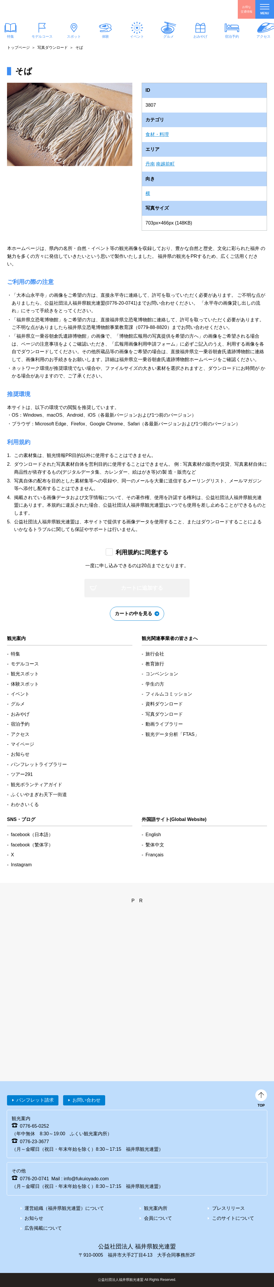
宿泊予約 (232, 36)
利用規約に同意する (142, 552)
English (153, 834)
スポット (74, 36)
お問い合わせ (86, 1100)
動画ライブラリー (164, 724)
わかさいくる (25, 804)
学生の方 (154, 684)
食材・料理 (157, 134)
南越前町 (165, 163)
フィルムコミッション (168, 693)
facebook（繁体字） (32, 844)
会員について (158, 1218)
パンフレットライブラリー (39, 764)
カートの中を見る (133, 613)
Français (154, 854)
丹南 (150, 163)
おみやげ (200, 36)
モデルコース (42, 36)
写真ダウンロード (52, 47)
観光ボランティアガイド (36, 784)
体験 (105, 36)
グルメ (168, 36)
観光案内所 (155, 1208)
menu (264, 9)
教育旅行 (154, 663)
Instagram (21, 864)
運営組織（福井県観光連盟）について (64, 1208)
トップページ (18, 47)
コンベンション (161, 673)
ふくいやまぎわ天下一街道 (39, 794)
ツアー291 (22, 774)
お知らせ (20, 754)
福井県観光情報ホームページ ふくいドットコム (39, 9)
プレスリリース (228, 1208)
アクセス (20, 734)
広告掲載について (43, 1228)
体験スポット (25, 684)
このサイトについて (233, 1218)
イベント (137, 36)
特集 (15, 653)
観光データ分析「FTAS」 (172, 734)
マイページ (22, 744)
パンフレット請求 (35, 1100)
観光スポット (25, 673)
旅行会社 (154, 653)
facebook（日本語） (32, 834)
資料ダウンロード (164, 703)
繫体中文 (154, 844)
